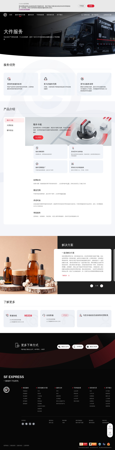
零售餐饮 (40, 403)
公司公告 (92, 393)
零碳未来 (76, 393)
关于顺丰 (108, 391)
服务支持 (31, 14)
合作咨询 (108, 403)
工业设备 (40, 396)
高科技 (39, 393)
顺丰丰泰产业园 (79, 422)
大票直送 (10, 125)
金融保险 (40, 408)
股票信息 (92, 398)
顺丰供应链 (91, 422)
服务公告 (108, 396)
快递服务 (25, 393)
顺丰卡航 (10, 120)
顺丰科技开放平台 (60, 403)
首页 (10, 14)
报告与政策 (76, 401)
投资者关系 (50, 14)
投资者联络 (92, 406)
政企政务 (40, 411)
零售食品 (40, 401)
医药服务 (25, 401)
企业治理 (76, 391)
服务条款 (20, 445)
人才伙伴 (76, 396)
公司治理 (92, 403)
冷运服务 (25, 398)
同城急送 (25, 391)
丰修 (63, 422)
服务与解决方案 (20, 14)
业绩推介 (92, 401)
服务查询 (58, 396)
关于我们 (60, 14)
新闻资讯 (108, 393)
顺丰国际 (64, 420)
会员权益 (58, 398)
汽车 (39, 391)
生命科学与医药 (41, 406)
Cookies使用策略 (24, 9)
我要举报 (108, 406)
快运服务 (25, 396)
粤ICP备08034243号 (94, 447)
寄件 (57, 391)
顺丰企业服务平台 (60, 401)
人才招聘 (108, 398)
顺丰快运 (51, 420)
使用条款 (6, 445)
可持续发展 (40, 14)
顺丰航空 (91, 420)
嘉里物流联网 (105, 422)
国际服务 (25, 403)
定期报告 (92, 396)
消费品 (39, 398)
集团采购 (108, 401)
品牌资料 (26, 445)
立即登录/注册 (107, 14)
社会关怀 (76, 398)
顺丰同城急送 (79, 420)
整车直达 (10, 130)
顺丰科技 (104, 420)
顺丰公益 (51, 422)
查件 (57, 393)
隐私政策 (13, 445)
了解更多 (64, 275)
